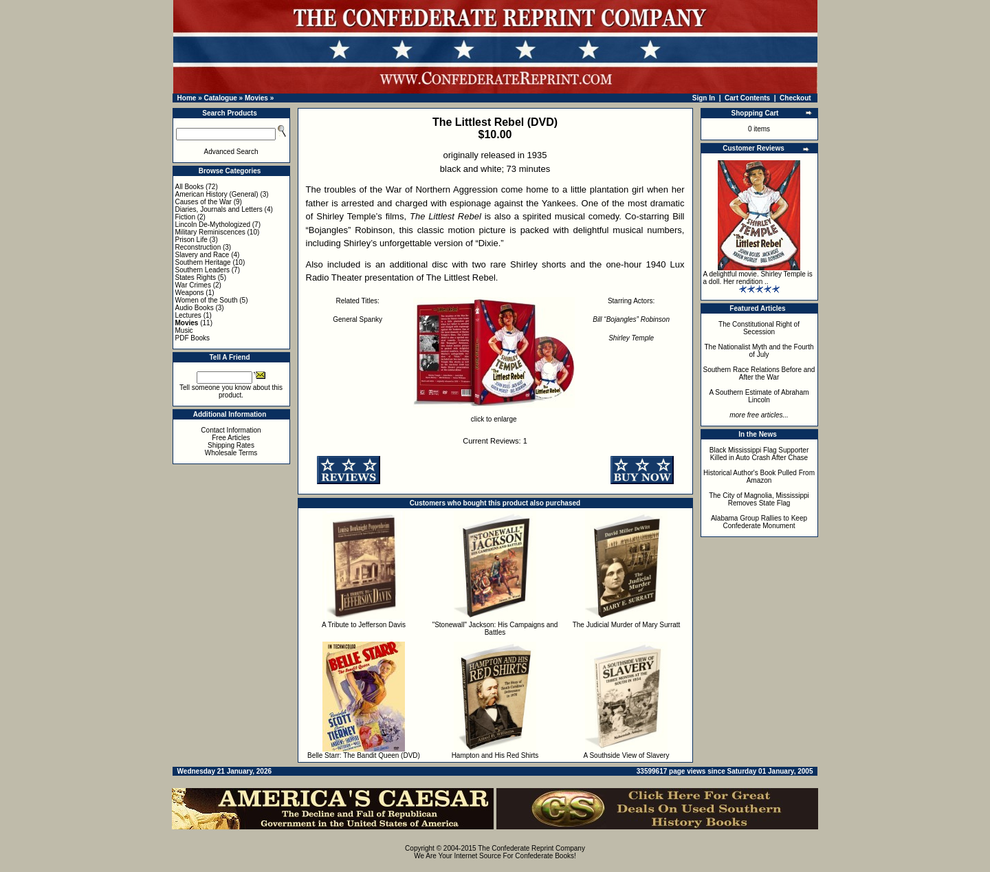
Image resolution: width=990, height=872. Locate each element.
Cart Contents (747, 98)
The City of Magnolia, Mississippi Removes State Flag (759, 499)
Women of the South (206, 300)
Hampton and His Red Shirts (495, 755)
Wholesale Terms (231, 453)
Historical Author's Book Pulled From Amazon (759, 476)
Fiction (185, 217)
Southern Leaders (202, 270)
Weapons (189, 292)
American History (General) (216, 194)
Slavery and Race (202, 255)
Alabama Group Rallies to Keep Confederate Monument (759, 522)
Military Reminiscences (210, 232)
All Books (189, 186)
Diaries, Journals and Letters (219, 209)
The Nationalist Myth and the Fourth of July (759, 350)
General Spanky (357, 319)
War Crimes (193, 285)
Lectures (188, 315)
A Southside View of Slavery (627, 755)
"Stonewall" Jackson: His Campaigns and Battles (495, 628)
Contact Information (231, 430)
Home (187, 98)
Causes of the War (203, 202)
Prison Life (191, 239)
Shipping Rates (231, 445)
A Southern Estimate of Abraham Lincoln (758, 396)
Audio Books (194, 308)
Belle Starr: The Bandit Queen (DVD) (363, 755)
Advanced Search (231, 151)
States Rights (195, 277)
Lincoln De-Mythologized (213, 224)
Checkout (795, 98)
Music (184, 330)
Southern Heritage (203, 262)
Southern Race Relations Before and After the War (759, 373)
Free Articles (231, 438)
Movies (256, 98)
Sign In (703, 98)
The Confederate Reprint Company (531, 848)
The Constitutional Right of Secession (759, 328)
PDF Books (192, 338)
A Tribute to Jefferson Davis (364, 625)
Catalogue (220, 98)
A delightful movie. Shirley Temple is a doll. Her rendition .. (758, 277)
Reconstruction (198, 247)
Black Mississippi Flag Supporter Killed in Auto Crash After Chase (759, 453)
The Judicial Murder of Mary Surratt (627, 625)
